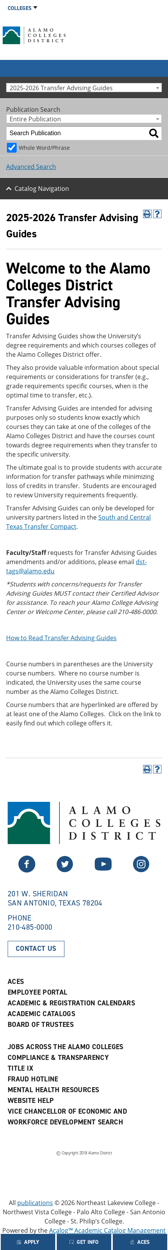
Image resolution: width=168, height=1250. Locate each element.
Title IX (20, 1068)
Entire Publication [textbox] (35, 119)
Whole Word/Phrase (44, 147)
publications (35, 1203)
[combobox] (84, 87)
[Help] (157, 214)
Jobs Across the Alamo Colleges (66, 1046)
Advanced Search (31, 166)
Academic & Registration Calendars (71, 1003)
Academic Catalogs (41, 1013)
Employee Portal (37, 992)
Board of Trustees (41, 1024)
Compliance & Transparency (58, 1057)
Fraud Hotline (33, 1079)
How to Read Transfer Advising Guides (61, 638)
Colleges (19, 8)
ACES (16, 981)
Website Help (31, 1100)
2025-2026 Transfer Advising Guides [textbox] (61, 88)
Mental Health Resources (53, 1089)
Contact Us (36, 948)
